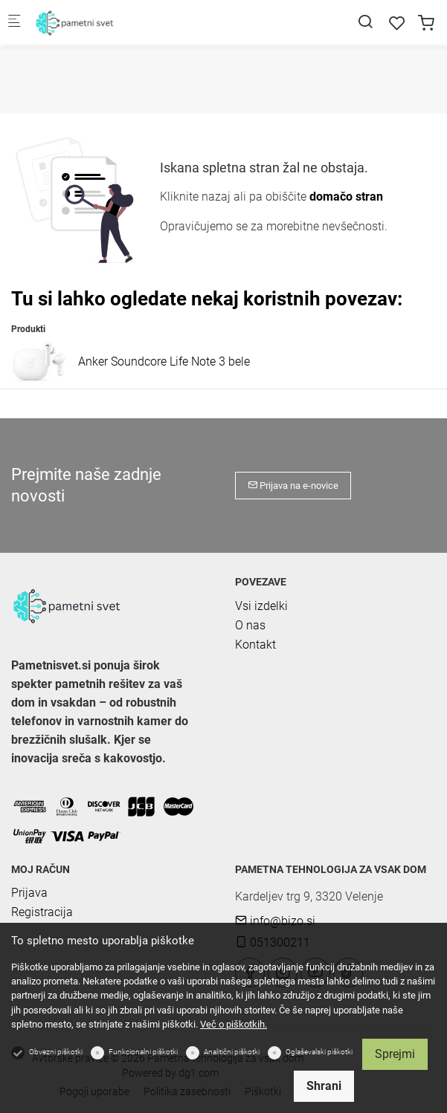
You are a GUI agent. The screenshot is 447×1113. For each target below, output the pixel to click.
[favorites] (397, 23)
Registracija (42, 912)
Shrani (323, 1086)
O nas (250, 625)
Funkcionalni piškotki (143, 1052)
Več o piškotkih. (233, 1024)
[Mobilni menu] (14, 22)
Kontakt (255, 644)
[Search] (365, 22)
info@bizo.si (275, 921)
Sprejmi (395, 1054)
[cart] (426, 23)
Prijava (29, 893)
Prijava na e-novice (293, 485)
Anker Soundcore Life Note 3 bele (164, 361)
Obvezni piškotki (56, 1052)
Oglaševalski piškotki (319, 1052)
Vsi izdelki (261, 606)
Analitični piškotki (232, 1052)
